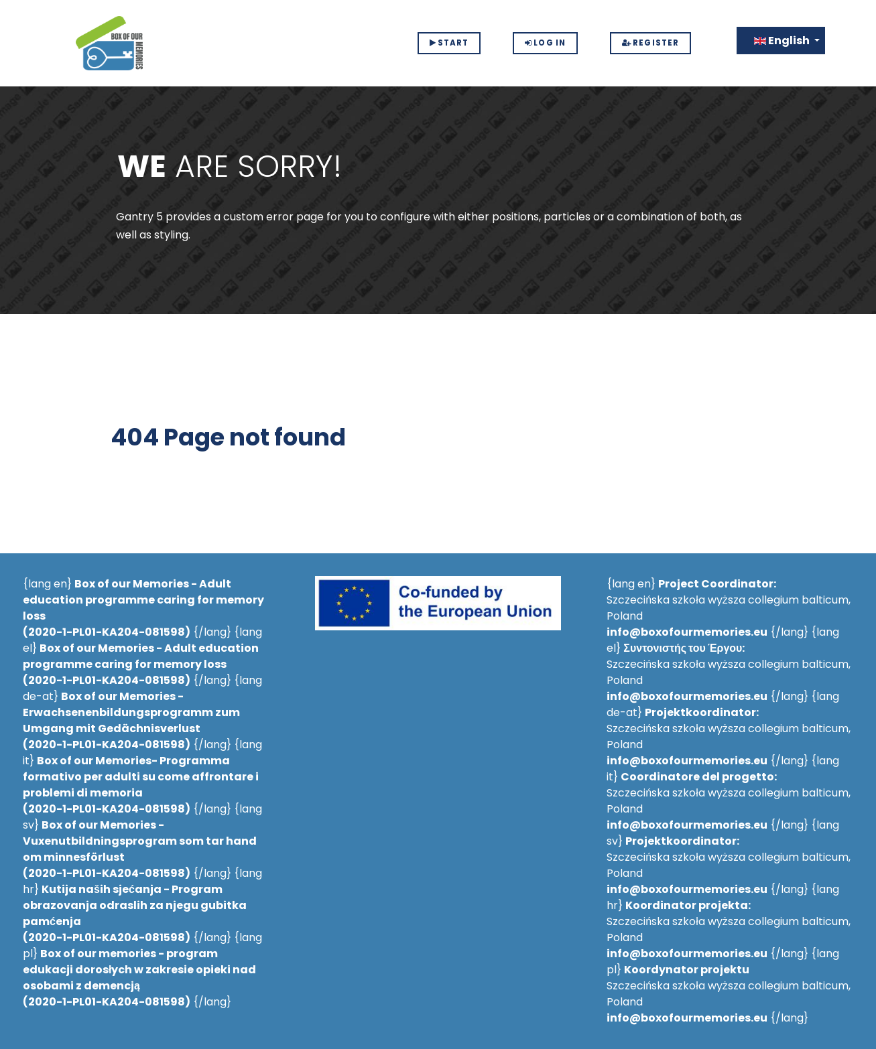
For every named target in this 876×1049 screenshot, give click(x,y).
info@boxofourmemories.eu (687, 632)
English (783, 40)
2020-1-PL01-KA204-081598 (106, 632)
